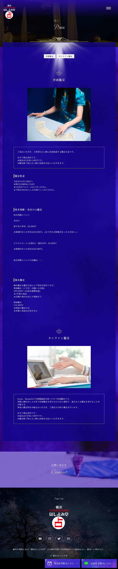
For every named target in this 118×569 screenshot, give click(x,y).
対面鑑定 (50, 56)
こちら (41, 260)
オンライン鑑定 (65, 56)
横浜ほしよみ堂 (60, 556)
